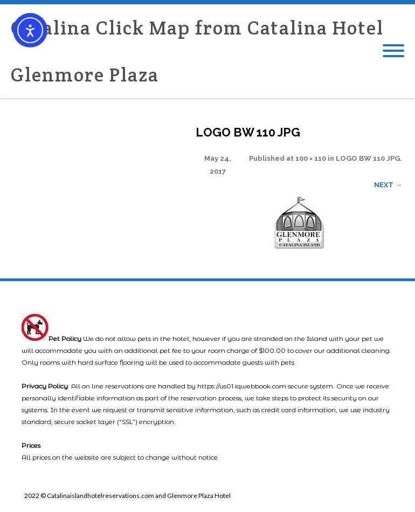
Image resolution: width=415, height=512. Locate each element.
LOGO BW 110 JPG (368, 158)
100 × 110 (310, 158)
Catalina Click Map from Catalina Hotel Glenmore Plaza (197, 51)
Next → (388, 185)
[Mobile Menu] (393, 51)
